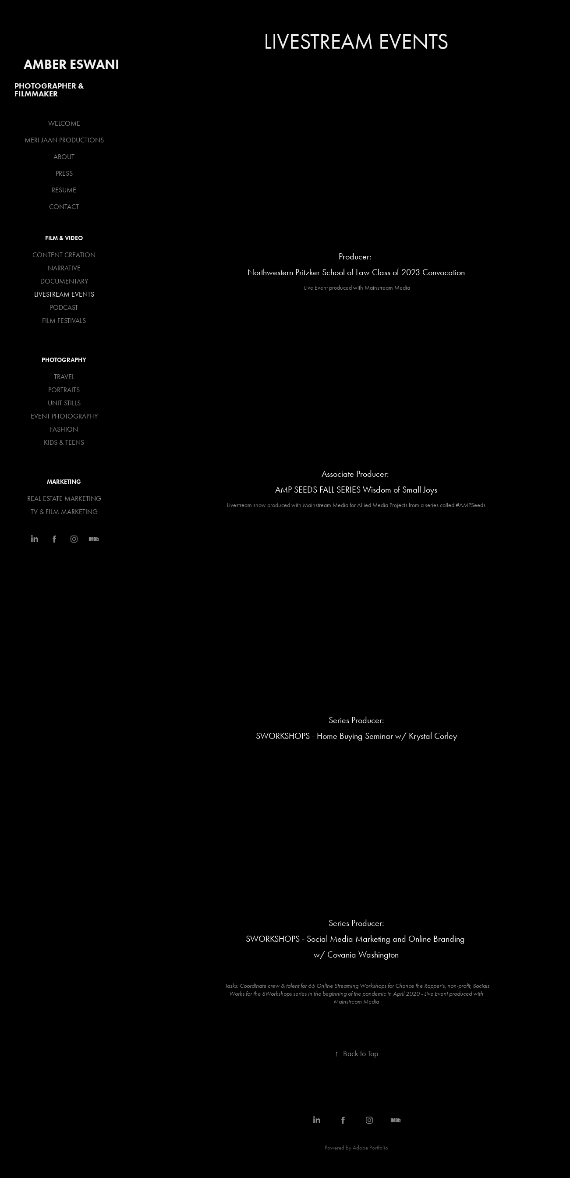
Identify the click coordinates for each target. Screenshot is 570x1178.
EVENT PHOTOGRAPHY (64, 416)
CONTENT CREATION (64, 255)
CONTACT (64, 206)
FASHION (64, 429)
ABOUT (63, 157)
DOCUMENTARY (64, 281)
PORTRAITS (64, 390)
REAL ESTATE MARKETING (64, 498)
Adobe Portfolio (370, 1147)
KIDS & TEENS (64, 442)
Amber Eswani (71, 64)
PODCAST (64, 307)
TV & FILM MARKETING (64, 511)
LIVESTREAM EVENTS (64, 294)
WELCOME (64, 123)
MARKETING (64, 482)
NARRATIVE (64, 268)
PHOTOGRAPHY (64, 360)
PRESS (64, 173)
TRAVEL (64, 377)
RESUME (64, 190)
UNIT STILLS (64, 403)
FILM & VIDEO (64, 238)
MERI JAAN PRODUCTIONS (64, 140)
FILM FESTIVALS (64, 320)
